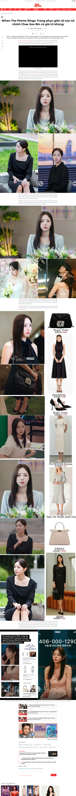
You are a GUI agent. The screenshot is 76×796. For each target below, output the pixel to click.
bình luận (43, 33)
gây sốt (26, 40)
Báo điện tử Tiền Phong (38, 5)
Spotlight (64, 9)
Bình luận (2, 46)
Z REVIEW (58, 9)
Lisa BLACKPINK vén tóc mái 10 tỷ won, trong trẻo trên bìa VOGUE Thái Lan (41, 712)
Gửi (53, 775)
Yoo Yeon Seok (32, 74)
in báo (40, 33)
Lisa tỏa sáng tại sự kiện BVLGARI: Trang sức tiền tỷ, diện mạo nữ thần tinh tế (41, 718)
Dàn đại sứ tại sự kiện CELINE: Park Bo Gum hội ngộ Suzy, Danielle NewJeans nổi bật (37, 758)
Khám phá (10, 9)
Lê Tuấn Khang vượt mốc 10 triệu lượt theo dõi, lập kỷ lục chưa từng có (38, 763)
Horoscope (69, 9)
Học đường (20, 9)
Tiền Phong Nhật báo (40, 0)
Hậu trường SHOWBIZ (36, 9)
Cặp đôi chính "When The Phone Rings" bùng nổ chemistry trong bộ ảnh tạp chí (33, 753)
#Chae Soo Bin (47, 744)
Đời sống (5, 9)
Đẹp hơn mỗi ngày (27, 9)
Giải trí (15, 9)
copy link (38, 33)
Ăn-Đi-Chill (45, 9)
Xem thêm (74, 9)
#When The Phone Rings (25, 744)
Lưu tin (2, 43)
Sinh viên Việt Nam (51, 0)
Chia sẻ (2, 40)
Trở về (2, 50)
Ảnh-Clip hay (51, 9)
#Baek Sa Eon (52, 747)
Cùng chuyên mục (8, 783)
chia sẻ (32, 33)
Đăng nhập (21, 768)
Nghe (2, 37)
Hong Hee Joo (28, 193)
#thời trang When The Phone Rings (28, 747)
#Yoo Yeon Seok (43, 747)
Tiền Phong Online (29, 0)
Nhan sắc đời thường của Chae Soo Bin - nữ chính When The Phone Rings (41, 705)
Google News (2, 17)
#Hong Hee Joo (38, 744)
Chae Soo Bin (31, 623)
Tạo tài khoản (29, 768)
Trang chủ (2, 9)
